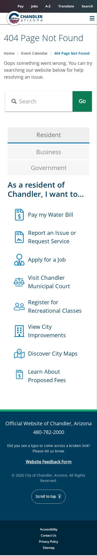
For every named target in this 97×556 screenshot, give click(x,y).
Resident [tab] (48, 134)
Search (87, 6)
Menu (91, 18)
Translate (66, 6)
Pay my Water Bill (50, 214)
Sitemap (48, 548)
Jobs (34, 6)
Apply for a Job (47, 259)
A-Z (48, 6)
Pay (20, 6)
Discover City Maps (53, 353)
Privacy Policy (48, 541)
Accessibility (48, 529)
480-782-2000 (48, 432)
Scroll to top (49, 496)
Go (82, 101)
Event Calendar (34, 53)
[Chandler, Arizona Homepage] (34, 18)
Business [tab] (48, 152)
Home (9, 53)
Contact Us (48, 535)
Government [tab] (48, 167)
